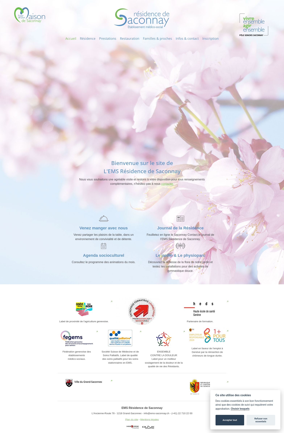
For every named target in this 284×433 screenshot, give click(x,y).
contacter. (167, 183)
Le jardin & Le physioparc (180, 255)
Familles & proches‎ (157, 38)
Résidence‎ (87, 38)
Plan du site (131, 419)
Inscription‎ (210, 38)
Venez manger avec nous (104, 228)
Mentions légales (149, 419)
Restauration (129, 38)
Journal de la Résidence (180, 228)
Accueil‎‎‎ (70, 38)
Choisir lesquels (240, 408)
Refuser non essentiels (260, 420)
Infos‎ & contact (187, 38)
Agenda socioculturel (103, 255)
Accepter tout (230, 420)
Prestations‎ (107, 38)
